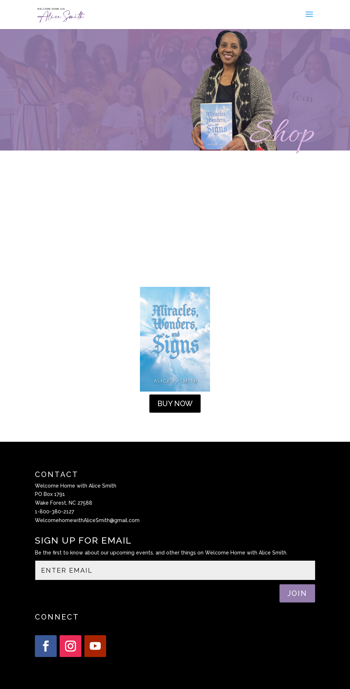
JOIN (297, 593)
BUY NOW (175, 403)
